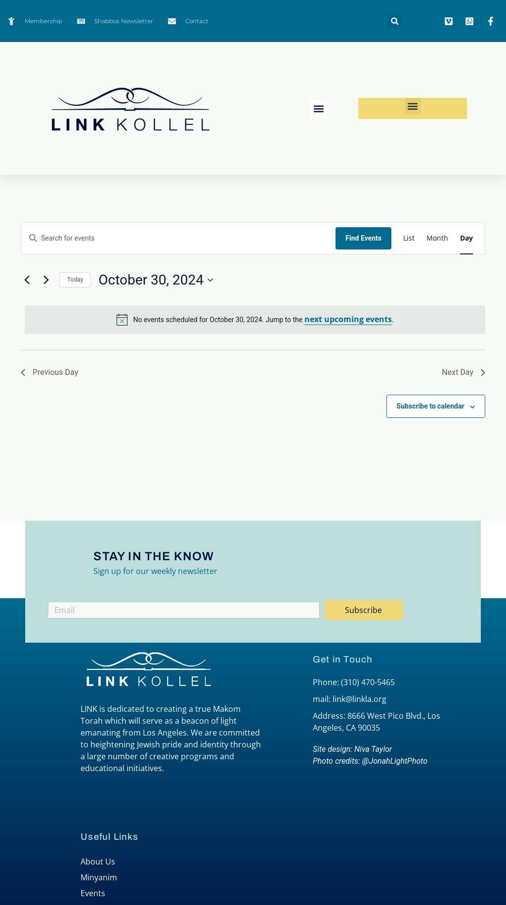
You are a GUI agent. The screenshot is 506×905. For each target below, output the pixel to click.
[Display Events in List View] (409, 238)
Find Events (363, 238)
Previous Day (49, 372)
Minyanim (99, 877)
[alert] (255, 319)
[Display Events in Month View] (437, 238)
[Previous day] (27, 280)
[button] (394, 21)
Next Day (463, 372)
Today (75, 279)
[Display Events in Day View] (466, 238)
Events (93, 893)
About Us (98, 861)
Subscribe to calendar (430, 406)
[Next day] (46, 280)
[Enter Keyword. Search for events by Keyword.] (178, 238)
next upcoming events (348, 319)
